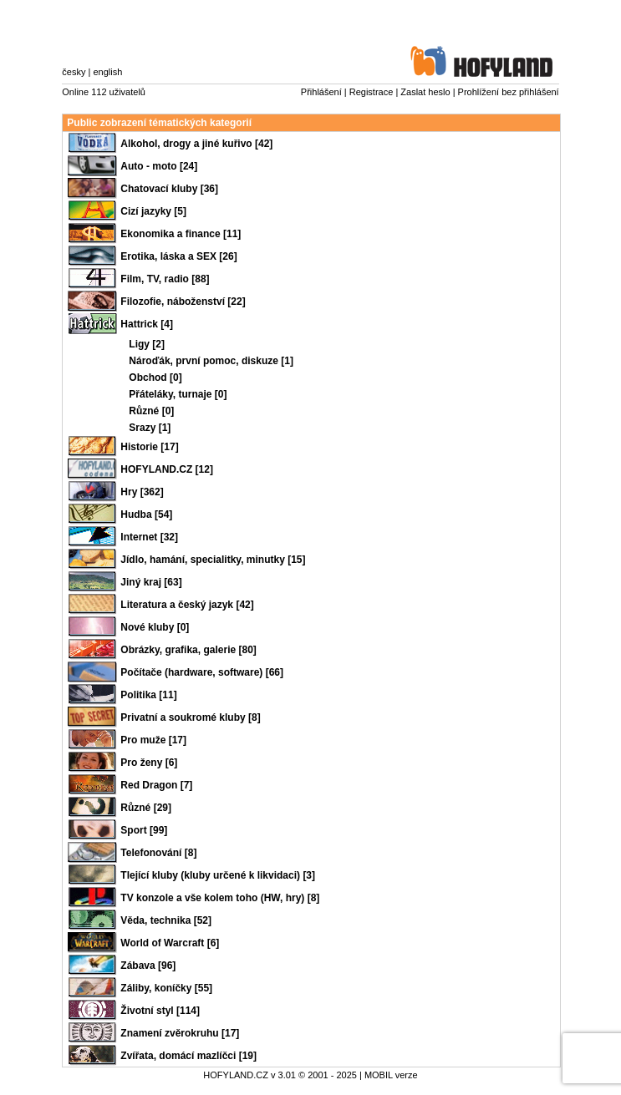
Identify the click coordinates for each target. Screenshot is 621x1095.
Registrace (371, 92)
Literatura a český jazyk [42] (186, 605)
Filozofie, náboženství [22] (182, 301)
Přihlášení (321, 92)
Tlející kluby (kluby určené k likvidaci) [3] (217, 875)
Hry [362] (141, 492)
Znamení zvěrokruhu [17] (179, 1033)
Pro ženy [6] (148, 762)
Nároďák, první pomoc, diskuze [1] (211, 361)
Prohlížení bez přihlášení (508, 92)
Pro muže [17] (153, 740)
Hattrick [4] (146, 324)
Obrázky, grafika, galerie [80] (188, 650)
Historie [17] (149, 447)
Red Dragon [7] (156, 785)
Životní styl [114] (160, 1010)
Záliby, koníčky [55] (166, 988)
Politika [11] (148, 695)
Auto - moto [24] (158, 166)
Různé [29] (145, 808)
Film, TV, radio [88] (164, 279)
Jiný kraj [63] (150, 582)
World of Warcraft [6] (169, 943)
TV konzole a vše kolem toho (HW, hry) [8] (219, 898)
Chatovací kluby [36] (169, 189)
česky (73, 72)
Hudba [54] (146, 514)
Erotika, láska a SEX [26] (178, 256)
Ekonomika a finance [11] (180, 234)
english (107, 72)
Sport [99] (143, 830)
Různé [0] (151, 411)
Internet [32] (149, 537)
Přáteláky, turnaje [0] (178, 394)
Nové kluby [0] (154, 627)
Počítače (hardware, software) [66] (201, 672)
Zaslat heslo (425, 92)
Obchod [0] (155, 377)
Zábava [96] (148, 965)
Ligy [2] (147, 344)
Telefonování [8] (158, 853)
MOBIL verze (391, 1075)
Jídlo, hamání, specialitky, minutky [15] (212, 559)
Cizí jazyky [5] (153, 211)
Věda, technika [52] (165, 920)
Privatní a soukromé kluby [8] (190, 717)
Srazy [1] (150, 427)
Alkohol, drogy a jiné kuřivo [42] (196, 144)
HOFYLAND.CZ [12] (166, 469)
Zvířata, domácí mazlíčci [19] (188, 1056)
